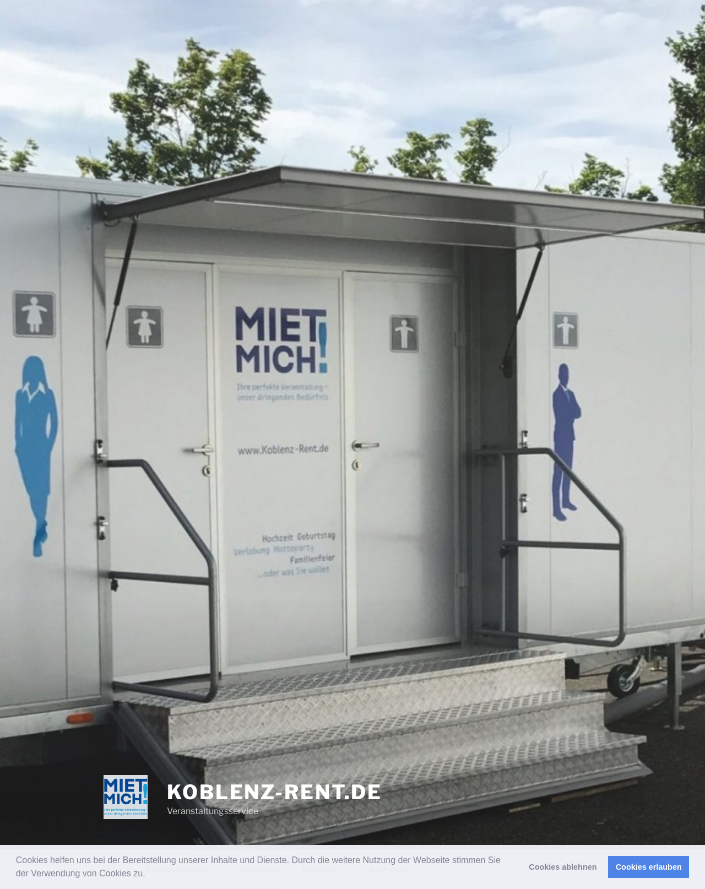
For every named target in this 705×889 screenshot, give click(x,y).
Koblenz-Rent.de (274, 792)
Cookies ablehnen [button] (562, 867)
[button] (149, 874)
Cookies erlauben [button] (649, 867)
